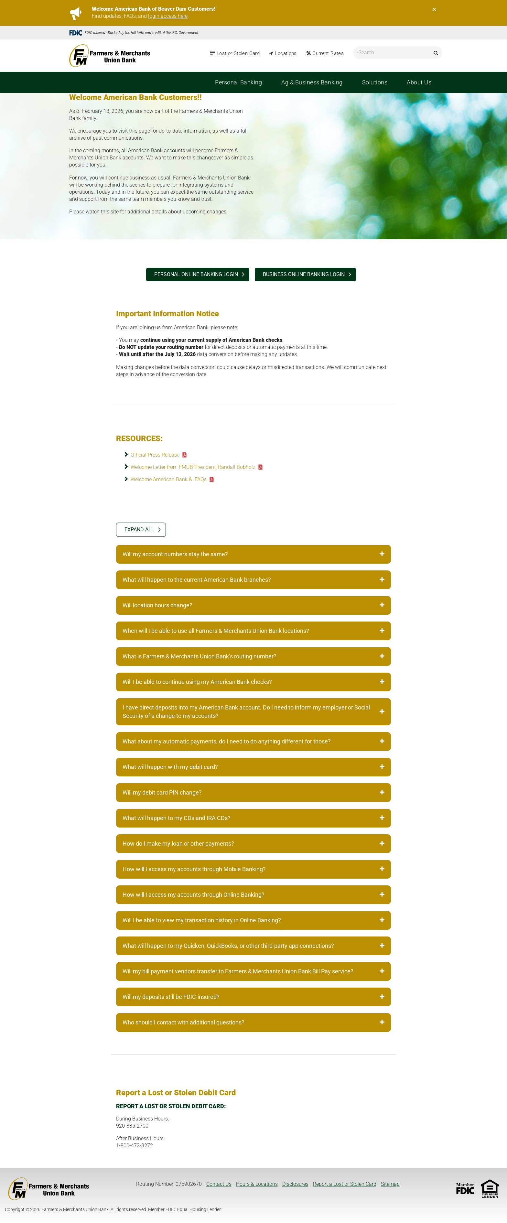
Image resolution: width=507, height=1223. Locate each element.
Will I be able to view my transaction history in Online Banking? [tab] (253, 920)
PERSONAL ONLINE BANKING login (196, 274)
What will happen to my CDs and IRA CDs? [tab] (253, 818)
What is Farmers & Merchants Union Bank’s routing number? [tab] (253, 656)
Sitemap (390, 1184)
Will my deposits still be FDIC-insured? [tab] (253, 996)
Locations (286, 53)
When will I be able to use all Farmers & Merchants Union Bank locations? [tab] (253, 630)
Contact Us (219, 1184)
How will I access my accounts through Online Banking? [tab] (253, 894)
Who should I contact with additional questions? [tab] (253, 1022)
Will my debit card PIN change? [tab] (253, 792)
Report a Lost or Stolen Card (344, 1184)
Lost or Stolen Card (238, 53)
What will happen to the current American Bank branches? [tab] (253, 579)
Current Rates (328, 53)
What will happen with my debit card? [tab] (253, 766)
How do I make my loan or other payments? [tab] (253, 843)
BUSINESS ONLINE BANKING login (304, 274)
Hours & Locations (257, 1184)
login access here (168, 16)
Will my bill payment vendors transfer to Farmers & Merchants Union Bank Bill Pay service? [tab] (253, 971)
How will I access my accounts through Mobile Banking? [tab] (253, 869)
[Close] (434, 9)
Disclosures (295, 1184)
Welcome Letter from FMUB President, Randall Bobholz (193, 467)
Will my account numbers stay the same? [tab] (253, 554)
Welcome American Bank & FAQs (169, 479)
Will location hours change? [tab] (253, 605)
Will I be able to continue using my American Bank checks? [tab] (253, 681)
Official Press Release (155, 455)
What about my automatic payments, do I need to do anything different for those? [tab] (253, 741)
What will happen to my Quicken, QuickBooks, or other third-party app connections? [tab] (253, 945)
